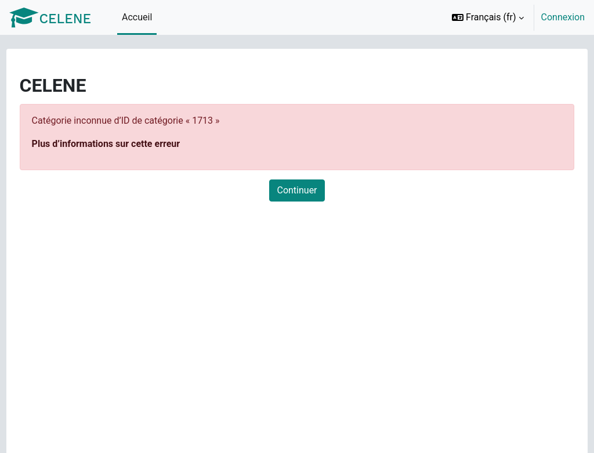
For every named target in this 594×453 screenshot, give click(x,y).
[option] (514, 17)
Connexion (563, 17)
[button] (487, 17)
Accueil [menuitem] (137, 17)
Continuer (297, 190)
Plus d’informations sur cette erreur (127, 143)
